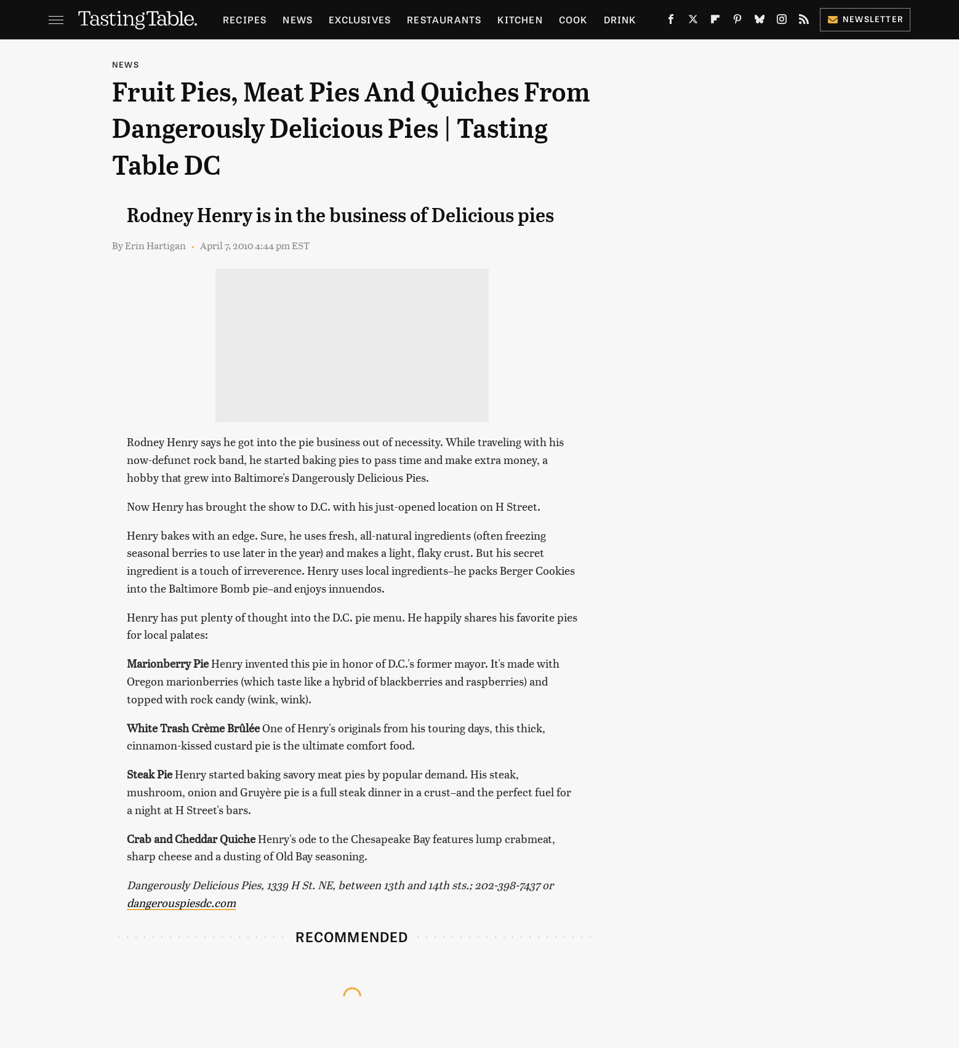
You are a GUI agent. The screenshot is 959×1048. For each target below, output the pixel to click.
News (298, 19)
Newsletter (865, 19)
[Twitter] (693, 21)
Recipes (245, 19)
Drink (620, 19)
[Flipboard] (715, 21)
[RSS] (804, 21)
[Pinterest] (737, 21)
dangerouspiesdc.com (181, 902)
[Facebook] (671, 21)
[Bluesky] (759, 21)
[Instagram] (782, 21)
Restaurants (444, 19)
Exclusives (360, 19)
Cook (573, 19)
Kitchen (519, 19)
